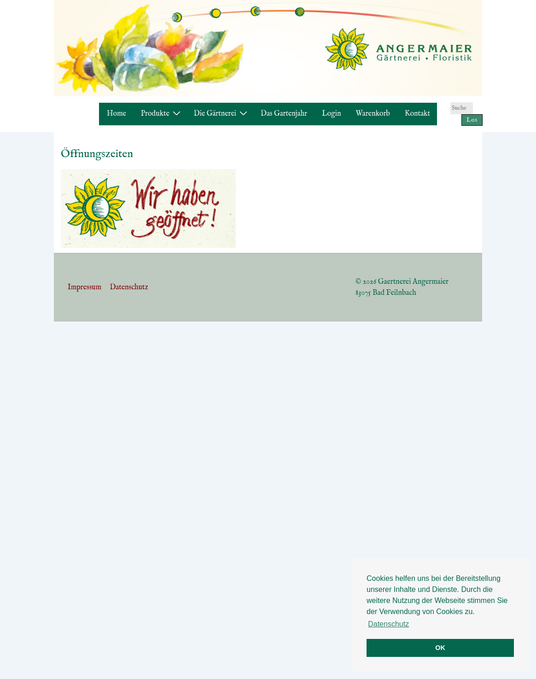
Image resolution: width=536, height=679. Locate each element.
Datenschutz (129, 287)
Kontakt (417, 113)
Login (331, 113)
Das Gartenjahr (284, 113)
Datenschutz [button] (388, 624)
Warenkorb (373, 113)
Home (116, 113)
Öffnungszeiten (97, 154)
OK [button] (440, 647)
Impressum (84, 287)
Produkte (162, 113)
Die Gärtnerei (222, 113)
